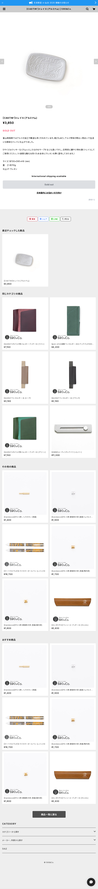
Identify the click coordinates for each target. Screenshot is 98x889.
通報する (91, 200)
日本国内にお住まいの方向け (49, 193)
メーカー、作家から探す (12, 840)
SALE (4, 849)
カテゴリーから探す (10, 832)
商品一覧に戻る (49, 814)
